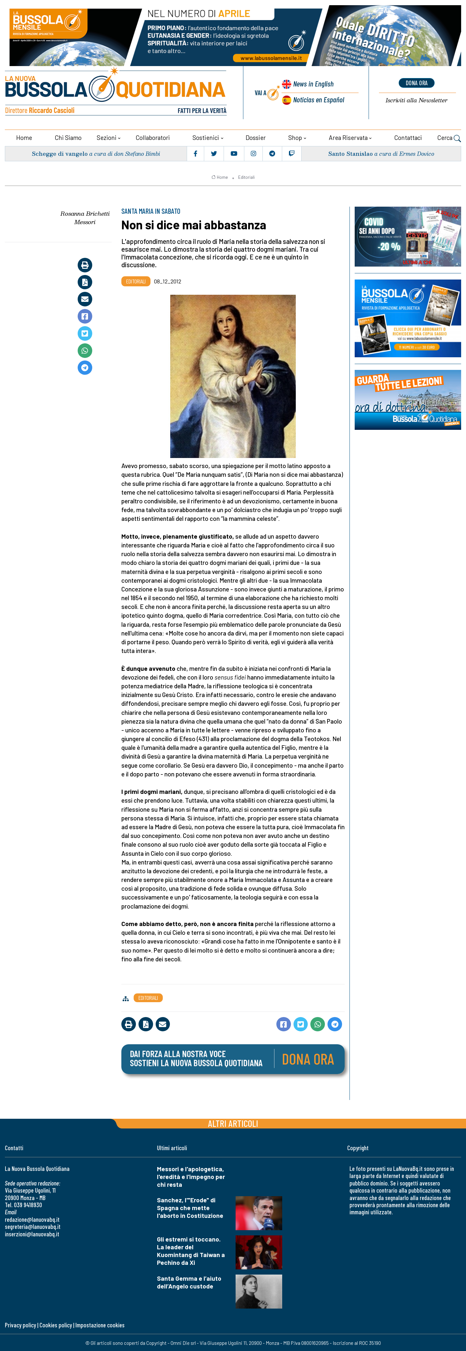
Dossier (256, 137)
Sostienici (206, 137)
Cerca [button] (449, 137)
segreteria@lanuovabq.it (33, 1226)
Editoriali (246, 176)
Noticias (318, 99)
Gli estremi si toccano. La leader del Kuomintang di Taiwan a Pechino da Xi (191, 1250)
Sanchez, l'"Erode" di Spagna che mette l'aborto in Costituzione (190, 1207)
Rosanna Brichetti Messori (85, 217)
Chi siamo (68, 137)
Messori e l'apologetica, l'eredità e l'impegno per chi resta (191, 1175)
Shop (295, 137)
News (313, 84)
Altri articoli (233, 1122)
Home (24, 137)
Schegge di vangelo (60, 152)
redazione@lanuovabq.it (32, 1218)
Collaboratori (153, 137)
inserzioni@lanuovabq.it (32, 1233)
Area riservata (348, 137)
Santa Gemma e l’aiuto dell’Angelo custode (189, 1281)
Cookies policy (55, 1324)
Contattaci (408, 137)
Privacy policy (20, 1324)
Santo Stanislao (350, 152)
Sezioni (106, 137)
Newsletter (416, 100)
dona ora (416, 82)
